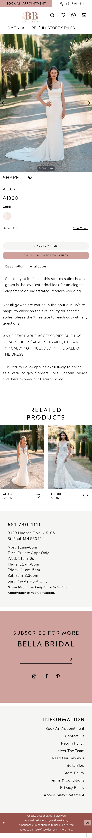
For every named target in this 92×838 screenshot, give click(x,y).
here (69, 834)
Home (10, 28)
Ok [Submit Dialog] (87, 828)
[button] (73, 15)
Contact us (74, 741)
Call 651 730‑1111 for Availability (46, 258)
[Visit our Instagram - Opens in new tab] (34, 681)
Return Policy (72, 749)
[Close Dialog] (4, 828)
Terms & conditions (67, 785)
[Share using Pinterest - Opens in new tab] (30, 178)
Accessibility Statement (64, 800)
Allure (29, 28)
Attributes (38, 270)
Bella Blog (75, 771)
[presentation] (22, 461)
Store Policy (74, 778)
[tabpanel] (46, 103)
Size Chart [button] (79, 229)
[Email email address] (46, 664)
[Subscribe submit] (74, 664)
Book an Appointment (64, 734)
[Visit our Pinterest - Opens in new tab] (58, 681)
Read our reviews (68, 763)
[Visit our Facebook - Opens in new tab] (46, 681)
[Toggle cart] (84, 15)
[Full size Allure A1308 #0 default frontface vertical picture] (46, 103)
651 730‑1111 (24, 528)
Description (15, 270)
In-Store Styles (58, 28)
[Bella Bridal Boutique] (31, 15)
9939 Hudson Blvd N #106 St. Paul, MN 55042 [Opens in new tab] (31, 539)
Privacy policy (72, 793)
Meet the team (71, 756)
